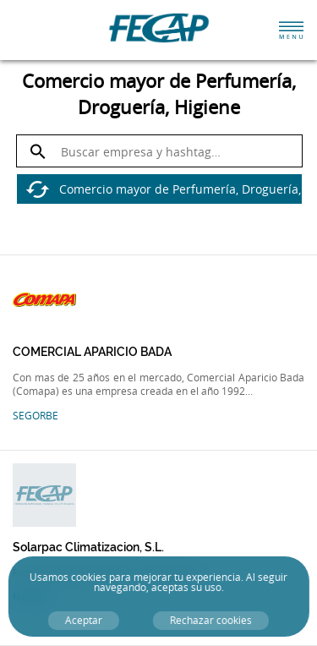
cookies (89, 577)
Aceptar (83, 620)
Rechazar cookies (211, 620)
